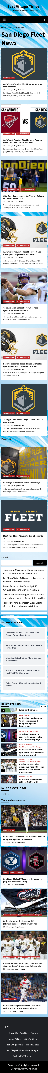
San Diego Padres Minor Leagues (30, 747)
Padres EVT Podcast (23, 1056)
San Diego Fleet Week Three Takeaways (21, 482)
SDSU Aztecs (15, 1038)
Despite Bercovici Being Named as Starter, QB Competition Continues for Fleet (22, 365)
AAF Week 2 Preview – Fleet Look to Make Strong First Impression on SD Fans (22, 253)
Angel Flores (21, 842)
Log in (6, 1026)
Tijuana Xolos (32, 1044)
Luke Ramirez (18, 202)
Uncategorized (24, 715)
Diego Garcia (19, 927)
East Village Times (23, 6)
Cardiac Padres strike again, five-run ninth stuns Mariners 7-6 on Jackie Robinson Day (24, 596)
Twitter (5, 794)
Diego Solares (19, 90)
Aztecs (21, 731)
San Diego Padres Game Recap (30, 761)
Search (4, 557)
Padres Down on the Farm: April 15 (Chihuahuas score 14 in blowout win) (21, 588)
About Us (13, 1033)
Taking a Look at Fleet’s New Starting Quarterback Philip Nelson (20, 309)
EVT (4, 190)
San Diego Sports (23, 134)
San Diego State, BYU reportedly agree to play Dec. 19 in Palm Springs (23, 580)
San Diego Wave (15, 1044)
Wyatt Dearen (20, 969)
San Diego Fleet (9, 78)
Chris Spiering (19, 885)
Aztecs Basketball (31, 731)
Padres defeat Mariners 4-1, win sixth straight (31, 708)
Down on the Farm (25, 745)
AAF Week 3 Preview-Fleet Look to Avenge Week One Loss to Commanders (22, 141)
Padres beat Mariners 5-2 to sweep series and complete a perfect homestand (23, 571)
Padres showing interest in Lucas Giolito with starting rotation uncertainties (22, 604)
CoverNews (17, 1068)
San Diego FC (30, 1038)
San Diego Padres (25, 759)
